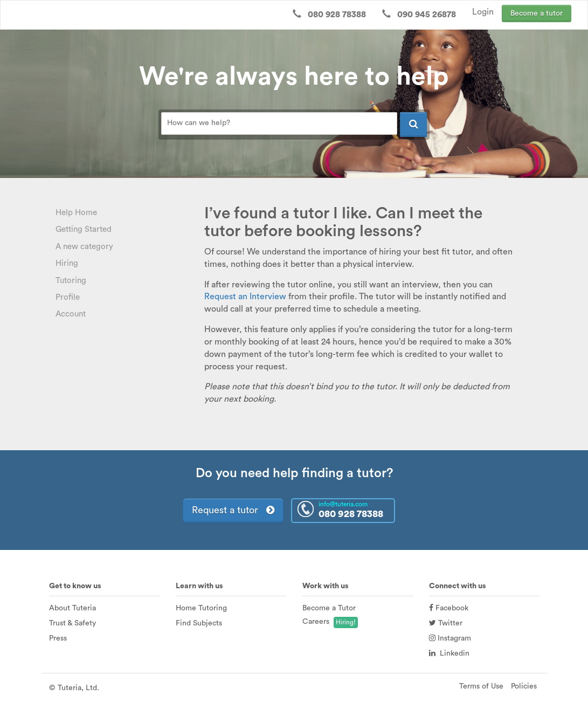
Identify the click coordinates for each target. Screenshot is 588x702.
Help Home (76, 213)
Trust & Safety (72, 623)
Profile (68, 297)
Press (58, 638)
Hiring (67, 263)
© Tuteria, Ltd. (74, 688)
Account (71, 314)
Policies (524, 686)
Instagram (450, 638)
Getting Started (84, 229)
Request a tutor (233, 510)
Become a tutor (536, 13)
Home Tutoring (201, 608)
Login (483, 12)
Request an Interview (245, 296)
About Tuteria (72, 608)
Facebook (448, 608)
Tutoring (71, 281)
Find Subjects (199, 623)
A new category (84, 247)
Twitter (445, 623)
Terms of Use (481, 686)
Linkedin (449, 653)
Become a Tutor (329, 608)
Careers (315, 621)
